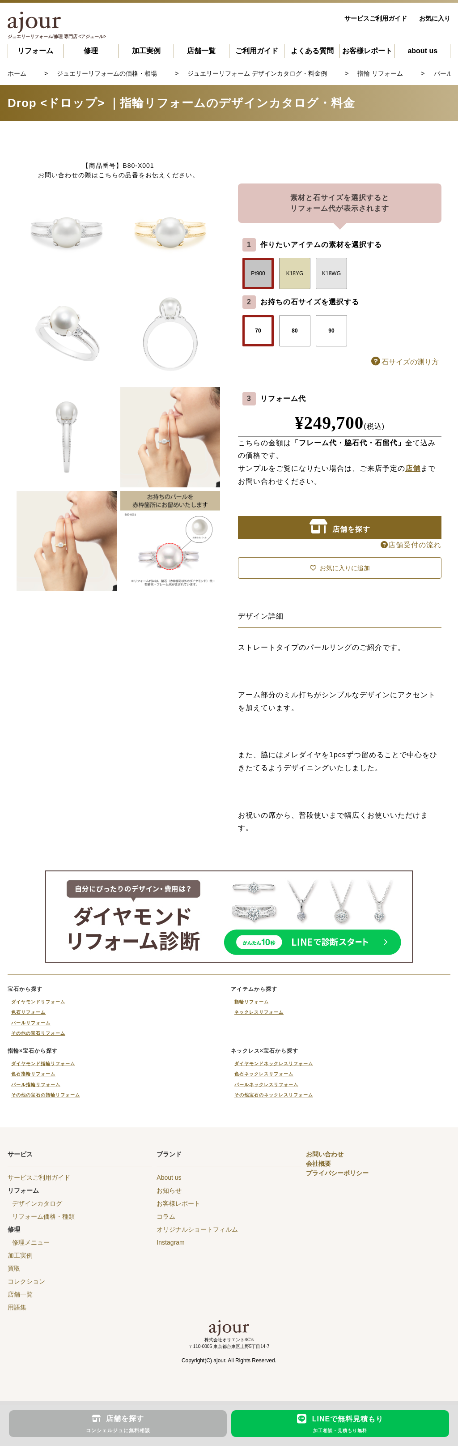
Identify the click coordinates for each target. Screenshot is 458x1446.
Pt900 (258, 273)
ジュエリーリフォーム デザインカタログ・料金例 (257, 73)
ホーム (17, 73)
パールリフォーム (31, 1022)
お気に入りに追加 (340, 568)
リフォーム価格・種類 (43, 1216)
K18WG (331, 273)
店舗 (412, 468)
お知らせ (169, 1190)
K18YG (295, 273)
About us (169, 1177)
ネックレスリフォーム (259, 1012)
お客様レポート (367, 51)
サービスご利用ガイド (375, 18)
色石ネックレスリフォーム (263, 1073)
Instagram (170, 1242)
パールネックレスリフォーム (266, 1084)
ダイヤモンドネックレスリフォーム (273, 1063)
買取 (14, 1268)
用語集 (17, 1307)
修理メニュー (31, 1242)
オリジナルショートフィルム (197, 1229)
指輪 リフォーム (380, 73)
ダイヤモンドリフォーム (38, 1001)
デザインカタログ (37, 1203)
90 (331, 331)
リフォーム (35, 51)
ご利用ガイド (256, 51)
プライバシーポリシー (337, 1173)
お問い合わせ (325, 1154)
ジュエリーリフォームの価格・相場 (107, 73)
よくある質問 (312, 51)
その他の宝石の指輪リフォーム (45, 1094)
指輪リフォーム (251, 1001)
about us (422, 51)
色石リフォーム (28, 1012)
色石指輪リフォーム (33, 1073)
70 (258, 331)
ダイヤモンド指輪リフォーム (43, 1063)
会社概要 (318, 1163)
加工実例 (146, 51)
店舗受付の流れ (411, 545)
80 (294, 331)
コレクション (26, 1281)
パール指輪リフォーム (35, 1084)
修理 (91, 51)
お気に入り (434, 18)
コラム (166, 1216)
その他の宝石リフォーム (38, 1033)
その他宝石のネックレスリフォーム (273, 1094)
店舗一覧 (201, 51)
